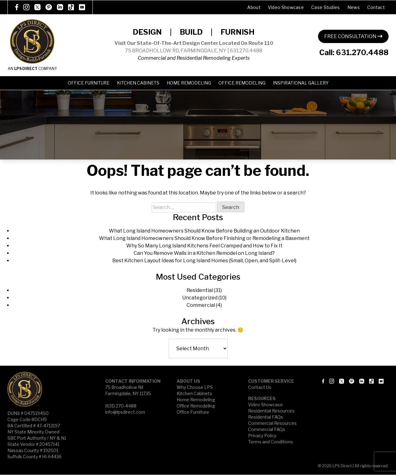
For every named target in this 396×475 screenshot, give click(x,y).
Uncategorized (199, 298)
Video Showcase (286, 7)
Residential (200, 290)
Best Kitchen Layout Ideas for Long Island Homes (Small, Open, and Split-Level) (204, 261)
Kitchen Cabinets (138, 82)
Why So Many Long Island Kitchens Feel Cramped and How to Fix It (204, 246)
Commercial (201, 305)
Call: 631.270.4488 (354, 52)
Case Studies (325, 7)
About (253, 7)
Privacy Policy (262, 435)
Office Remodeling (241, 82)
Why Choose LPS (195, 387)
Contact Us (259, 387)
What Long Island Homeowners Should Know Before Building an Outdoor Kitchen (204, 231)
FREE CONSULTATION (353, 36)
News (353, 7)
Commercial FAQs (266, 429)
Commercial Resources (272, 423)
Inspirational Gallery (301, 82)
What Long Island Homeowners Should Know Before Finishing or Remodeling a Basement (204, 238)
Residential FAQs (265, 417)
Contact (376, 7)
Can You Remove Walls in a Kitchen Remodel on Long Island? (204, 253)
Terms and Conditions (270, 441)
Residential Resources (271, 410)
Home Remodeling (189, 82)
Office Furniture (89, 82)
